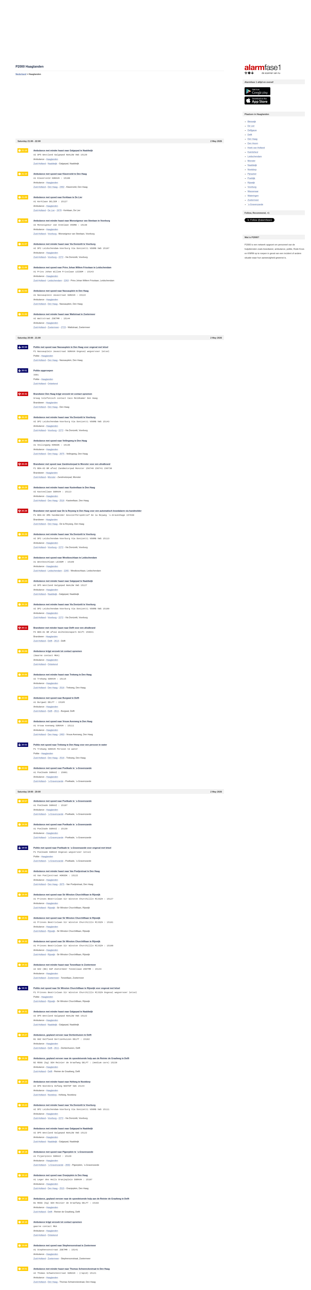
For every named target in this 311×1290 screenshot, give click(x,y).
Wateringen (253, 195)
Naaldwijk (252, 165)
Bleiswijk (252, 121)
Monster (251, 161)
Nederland (20, 74)
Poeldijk (251, 178)
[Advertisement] (119, 107)
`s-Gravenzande (255, 204)
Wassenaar (253, 191)
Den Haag (252, 139)
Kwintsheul (253, 152)
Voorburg (252, 187)
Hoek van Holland (256, 147)
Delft (250, 134)
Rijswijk (251, 182)
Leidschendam (255, 156)
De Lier (251, 126)
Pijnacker (252, 174)
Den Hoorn (253, 143)
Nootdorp (252, 169)
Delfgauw (252, 130)
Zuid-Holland (39, 163)
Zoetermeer (253, 200)
